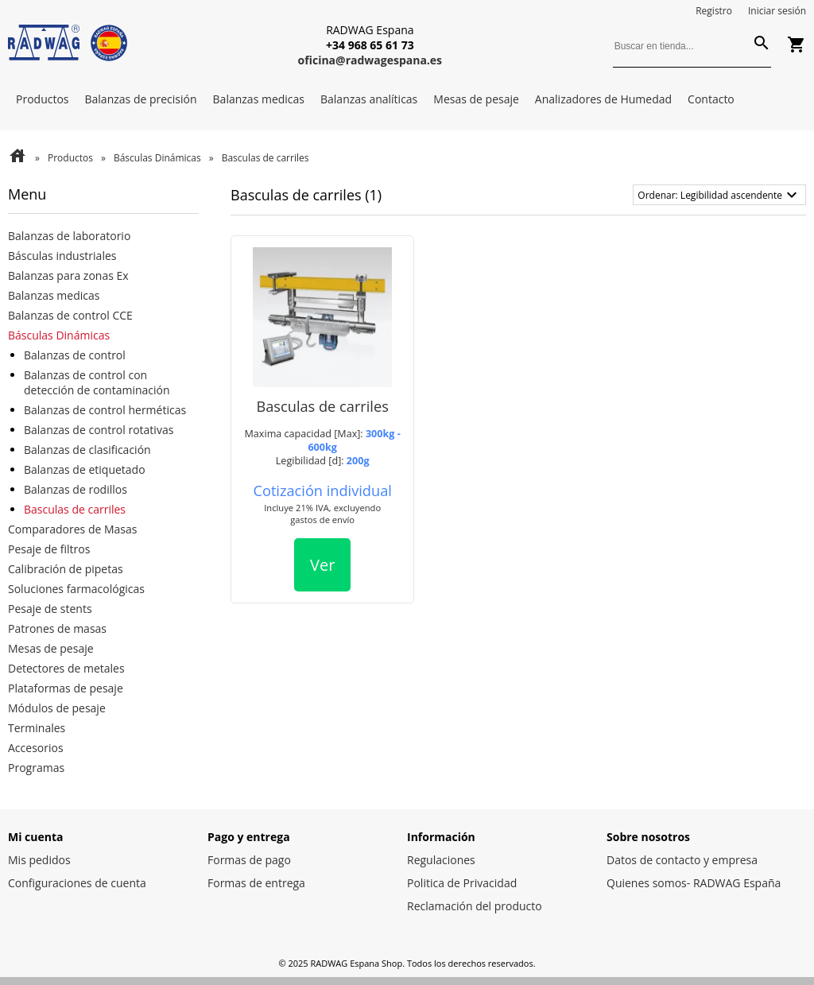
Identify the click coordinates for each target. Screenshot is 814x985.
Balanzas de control (75, 355)
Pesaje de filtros (49, 548)
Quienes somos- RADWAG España (694, 882)
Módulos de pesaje (57, 707)
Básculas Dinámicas (157, 158)
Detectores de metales (66, 668)
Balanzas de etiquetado (84, 469)
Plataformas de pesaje (65, 688)
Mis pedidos (39, 859)
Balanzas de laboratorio (69, 235)
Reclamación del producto (474, 905)
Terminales (36, 727)
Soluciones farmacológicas (76, 588)
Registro (714, 10)
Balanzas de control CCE (70, 315)
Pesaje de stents (50, 608)
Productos (42, 99)
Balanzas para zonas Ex (68, 275)
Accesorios (36, 747)
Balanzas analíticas (368, 99)
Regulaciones (441, 859)
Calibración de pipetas (65, 568)
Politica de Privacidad (462, 882)
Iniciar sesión (777, 10)
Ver (322, 565)
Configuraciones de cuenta (77, 882)
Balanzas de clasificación (87, 449)
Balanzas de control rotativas (98, 429)
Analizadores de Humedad (603, 99)
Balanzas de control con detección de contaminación (97, 382)
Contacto (711, 99)
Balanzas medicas (258, 99)
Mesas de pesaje (476, 99)
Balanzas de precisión (141, 99)
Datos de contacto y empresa (682, 859)
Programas (36, 767)
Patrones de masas (57, 628)
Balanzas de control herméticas (105, 409)
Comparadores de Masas (72, 529)
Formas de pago (249, 859)
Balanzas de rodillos (75, 489)
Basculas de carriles (75, 509)
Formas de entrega (256, 882)
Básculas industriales (62, 255)
